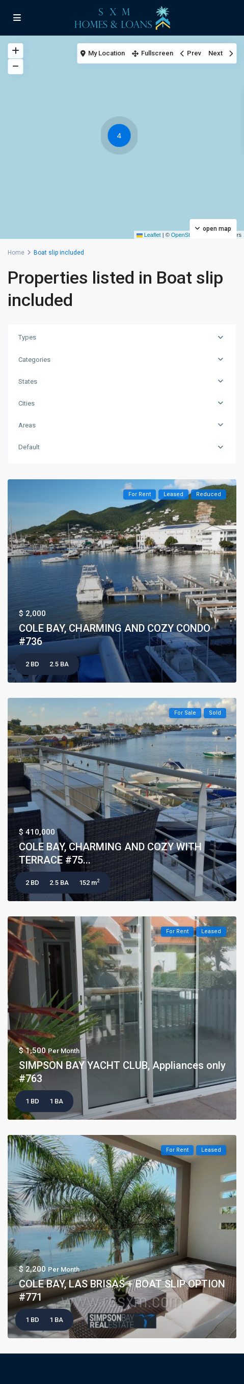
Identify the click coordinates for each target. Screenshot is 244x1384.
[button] (122, 137)
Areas (27, 425)
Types (27, 337)
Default (29, 447)
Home (16, 252)
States (27, 381)
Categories (34, 359)
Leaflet (149, 235)
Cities (26, 403)
